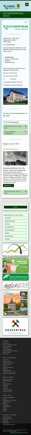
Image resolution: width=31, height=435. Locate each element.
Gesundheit (6, 405)
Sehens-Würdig (7, 364)
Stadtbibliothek (6, 402)
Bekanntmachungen (8, 379)
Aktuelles (5, 341)
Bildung (5, 403)
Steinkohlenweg (7, 417)
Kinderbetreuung (7, 406)
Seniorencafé (15, 122)
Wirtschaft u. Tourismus (9, 415)
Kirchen (5, 365)
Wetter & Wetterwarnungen (10, 344)
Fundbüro (5, 385)
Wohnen (5, 409)
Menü (27, 4)
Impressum (23, 430)
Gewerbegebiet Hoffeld (9, 424)
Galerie (7, 233)
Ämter (4, 382)
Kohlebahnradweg (7, 418)
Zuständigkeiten (7, 384)
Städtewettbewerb (7, 349)
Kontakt (7, 239)
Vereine (5, 411)
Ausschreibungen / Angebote (10, 350)
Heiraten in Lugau (7, 391)
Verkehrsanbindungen (8, 362)
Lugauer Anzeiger (7, 346)
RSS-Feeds (6, 354)
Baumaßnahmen (7, 352)
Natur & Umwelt (7, 361)
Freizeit (5, 399)
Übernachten (6, 423)
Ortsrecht (5, 387)
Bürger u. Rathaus (8, 377)
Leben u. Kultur (7, 395)
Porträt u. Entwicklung (9, 357)
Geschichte (6, 359)
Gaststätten (6, 421)
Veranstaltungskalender (9, 397)
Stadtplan (5, 369)
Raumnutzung (9, 236)
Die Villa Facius (9, 227)
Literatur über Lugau (8, 367)
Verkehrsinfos (6, 347)
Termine (7, 224)
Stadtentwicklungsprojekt (9, 373)
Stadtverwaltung (7, 380)
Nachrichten (6, 343)
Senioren (5, 408)
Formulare (5, 388)
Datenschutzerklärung (7, 431)
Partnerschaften (7, 370)
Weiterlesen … (9, 186)
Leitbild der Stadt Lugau (9, 372)
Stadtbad (5, 420)
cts (15, 432)
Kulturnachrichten (10, 221)
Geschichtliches (9, 230)
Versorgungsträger (7, 390)
